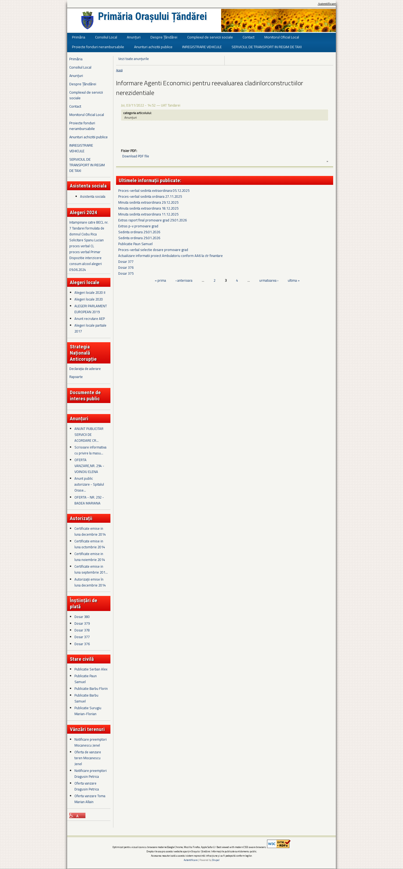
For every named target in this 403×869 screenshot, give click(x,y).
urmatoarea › (268, 280)
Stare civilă (82, 659)
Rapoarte (76, 376)
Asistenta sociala (92, 196)
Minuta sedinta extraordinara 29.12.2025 (148, 202)
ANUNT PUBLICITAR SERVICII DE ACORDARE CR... (88, 434)
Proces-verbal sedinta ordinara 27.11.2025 (150, 196)
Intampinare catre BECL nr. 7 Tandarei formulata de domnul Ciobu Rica (88, 228)
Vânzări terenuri (87, 729)
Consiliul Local (106, 37)
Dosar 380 (82, 616)
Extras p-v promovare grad (138, 226)
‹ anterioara (183, 280)
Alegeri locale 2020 (88, 299)
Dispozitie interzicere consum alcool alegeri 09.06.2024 (85, 263)
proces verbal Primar (84, 252)
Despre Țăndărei (163, 37)
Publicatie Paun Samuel (135, 243)
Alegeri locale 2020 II (89, 292)
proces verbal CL (81, 246)
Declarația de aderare (85, 368)
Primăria (78, 37)
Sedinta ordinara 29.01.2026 (139, 232)
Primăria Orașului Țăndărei (152, 16)
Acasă (119, 70)
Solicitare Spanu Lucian (86, 240)
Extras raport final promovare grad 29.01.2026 (152, 220)
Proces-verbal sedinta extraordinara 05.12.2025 (153, 190)
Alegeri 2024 (83, 212)
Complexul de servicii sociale (210, 37)
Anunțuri (134, 37)
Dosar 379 (82, 623)
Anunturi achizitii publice (153, 47)
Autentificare (327, 4)
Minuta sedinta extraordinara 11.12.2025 (148, 214)
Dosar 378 (82, 630)
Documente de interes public (85, 395)
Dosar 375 (126, 273)
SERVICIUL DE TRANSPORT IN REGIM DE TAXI (267, 47)
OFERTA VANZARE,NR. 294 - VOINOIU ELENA (89, 465)
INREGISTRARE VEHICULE (202, 47)
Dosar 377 (82, 637)
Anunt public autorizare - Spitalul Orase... (89, 484)
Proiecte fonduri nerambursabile (98, 47)
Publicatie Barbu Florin (91, 688)
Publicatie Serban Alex (90, 669)
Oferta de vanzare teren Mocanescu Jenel (87, 757)
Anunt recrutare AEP (89, 318)
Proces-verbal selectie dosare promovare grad (153, 249)
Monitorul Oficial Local (281, 37)
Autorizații (81, 518)
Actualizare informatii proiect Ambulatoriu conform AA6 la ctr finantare (170, 255)
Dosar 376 (82, 644)
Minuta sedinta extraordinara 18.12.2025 (148, 208)
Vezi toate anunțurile (133, 58)
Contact (248, 37)
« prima (160, 280)
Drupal (216, 860)
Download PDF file (135, 156)
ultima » (294, 280)
